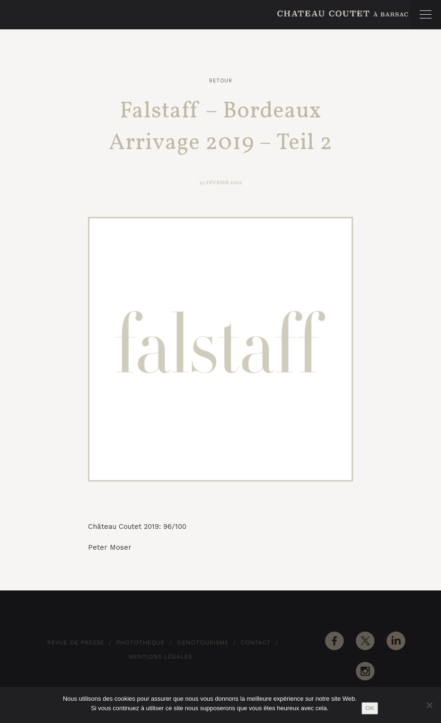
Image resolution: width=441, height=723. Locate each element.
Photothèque (140, 642)
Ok (370, 708)
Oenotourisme (203, 642)
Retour (220, 81)
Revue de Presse (75, 642)
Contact (256, 642)
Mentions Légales (160, 656)
